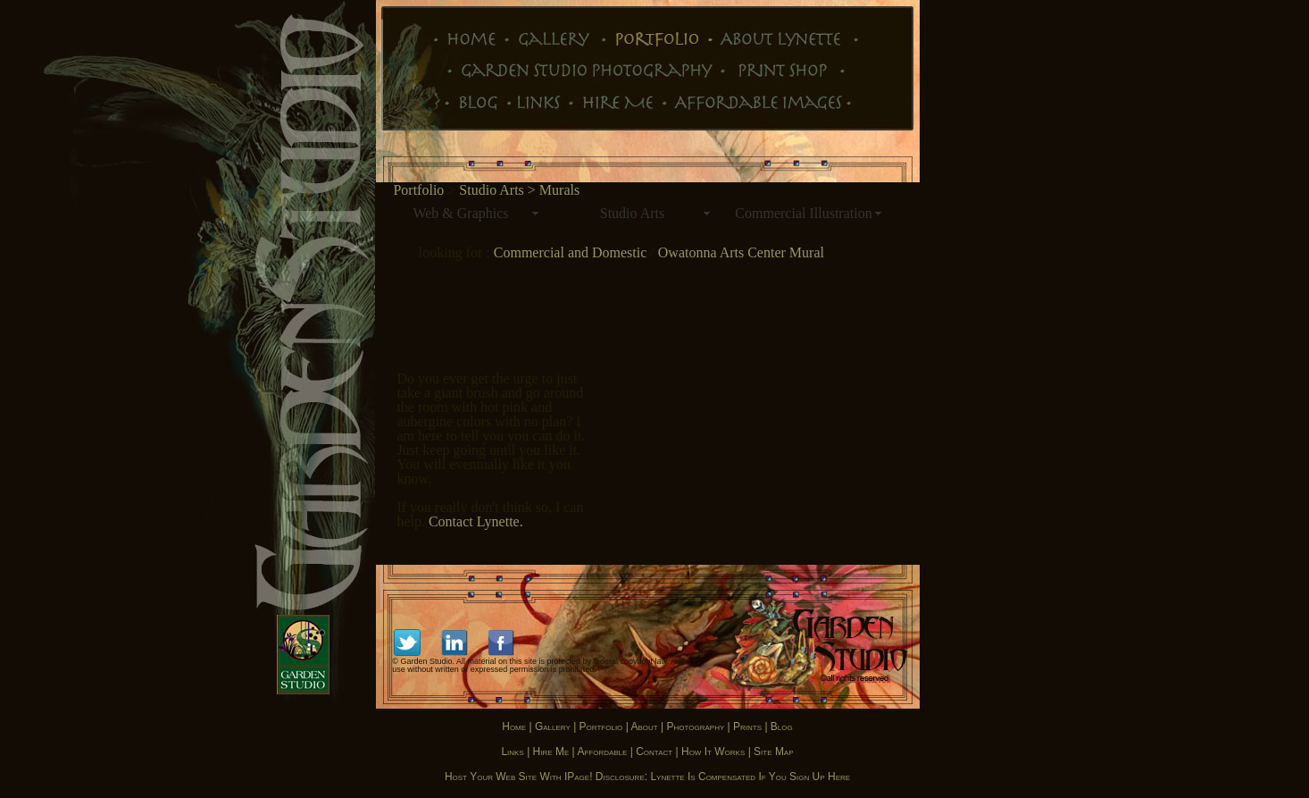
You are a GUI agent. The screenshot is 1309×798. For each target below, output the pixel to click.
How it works (713, 751)
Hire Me (551, 751)
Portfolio (418, 189)
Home (514, 726)
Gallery (553, 726)
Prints (746, 726)
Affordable (603, 751)
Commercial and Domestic (572, 252)
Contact (654, 751)
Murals (559, 189)
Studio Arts (632, 213)
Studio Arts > (498, 189)
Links (512, 751)
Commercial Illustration (803, 213)
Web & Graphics (460, 213)
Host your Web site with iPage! (519, 776)
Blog (782, 726)
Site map (773, 751)
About (645, 726)
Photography (695, 726)
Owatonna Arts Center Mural (739, 252)
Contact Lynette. (476, 521)
